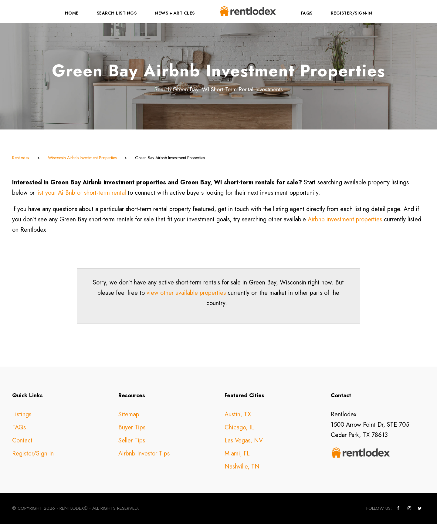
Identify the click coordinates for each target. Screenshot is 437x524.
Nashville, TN (242, 466)
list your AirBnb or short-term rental (81, 192)
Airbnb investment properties (345, 219)
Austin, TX (238, 414)
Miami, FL (237, 453)
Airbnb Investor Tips (144, 453)
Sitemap (128, 414)
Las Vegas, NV (244, 440)
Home (72, 13)
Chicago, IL (239, 427)
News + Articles (175, 13)
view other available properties (186, 292)
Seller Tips (131, 440)
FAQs (307, 13)
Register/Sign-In (351, 13)
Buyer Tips (131, 427)
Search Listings (117, 13)
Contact (22, 440)
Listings (21, 414)
